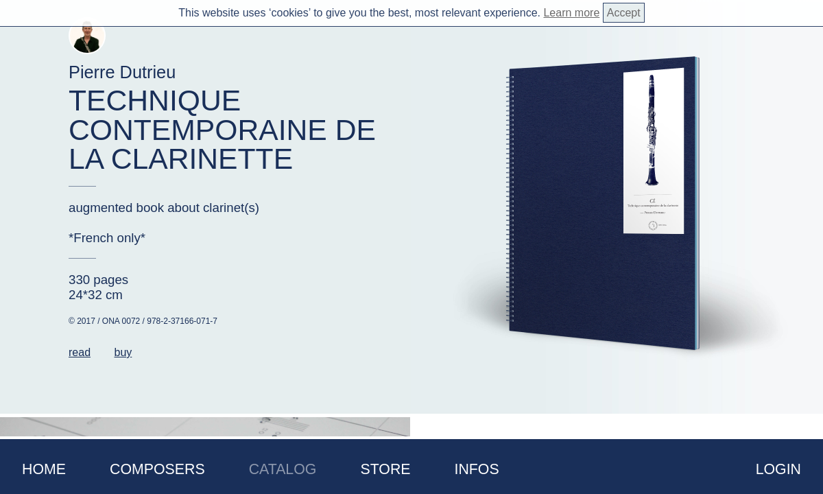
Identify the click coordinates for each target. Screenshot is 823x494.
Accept (624, 13)
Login (778, 469)
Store (385, 469)
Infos (477, 469)
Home (44, 469)
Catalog (283, 469)
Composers (157, 469)
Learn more (571, 13)
